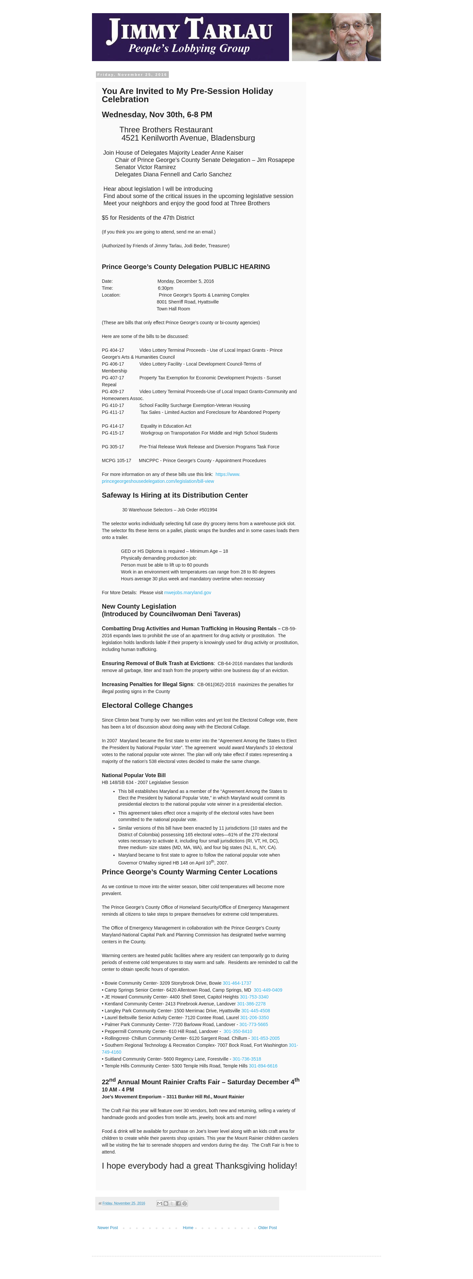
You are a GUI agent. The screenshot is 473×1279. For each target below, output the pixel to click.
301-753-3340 (254, 996)
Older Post (267, 1227)
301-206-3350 (254, 1017)
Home (188, 1227)
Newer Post (108, 1227)
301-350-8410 (238, 1031)
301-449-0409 (268, 990)
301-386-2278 (251, 1003)
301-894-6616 (263, 1065)
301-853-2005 (265, 1038)
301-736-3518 (247, 1059)
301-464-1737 (237, 983)
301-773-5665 (253, 1024)
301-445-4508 (255, 1010)
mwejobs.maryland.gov (187, 592)
